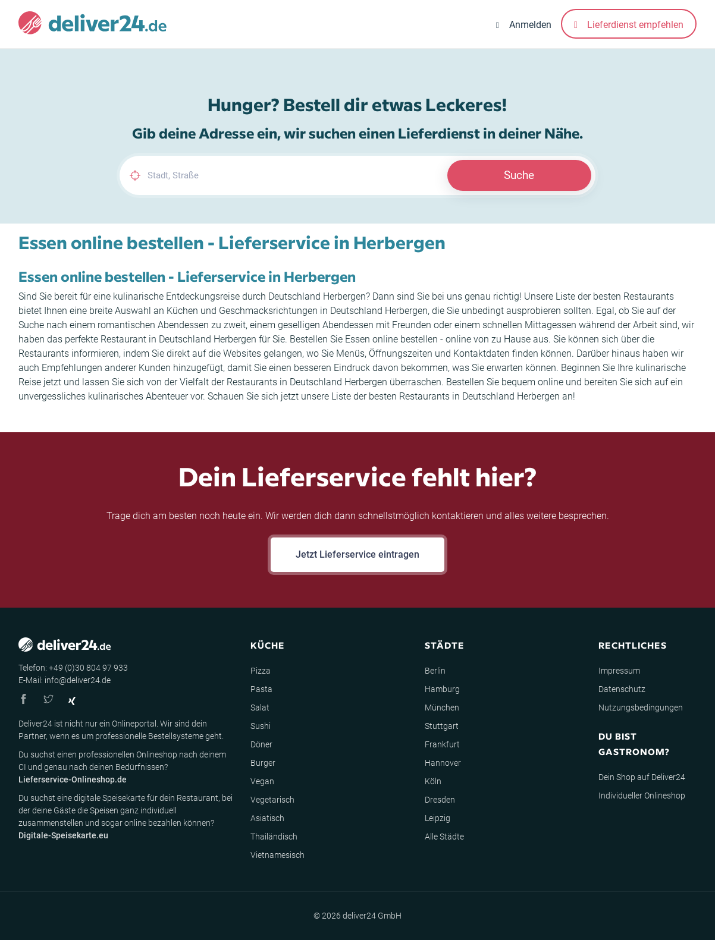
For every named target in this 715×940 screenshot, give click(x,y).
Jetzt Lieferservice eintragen (357, 554)
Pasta (261, 689)
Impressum (619, 670)
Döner (261, 744)
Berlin (435, 670)
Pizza (260, 670)
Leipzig (437, 818)
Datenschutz (621, 689)
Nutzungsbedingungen (640, 707)
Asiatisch (267, 818)
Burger (262, 763)
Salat (259, 707)
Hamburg (442, 689)
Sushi (260, 726)
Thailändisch (273, 836)
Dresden (440, 799)
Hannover (443, 763)
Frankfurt (442, 744)
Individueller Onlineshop (641, 795)
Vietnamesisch (277, 855)
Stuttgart (442, 726)
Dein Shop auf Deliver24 (641, 777)
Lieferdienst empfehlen (628, 24)
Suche (519, 175)
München (442, 707)
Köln (433, 781)
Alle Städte (444, 836)
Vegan (262, 781)
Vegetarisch (272, 799)
